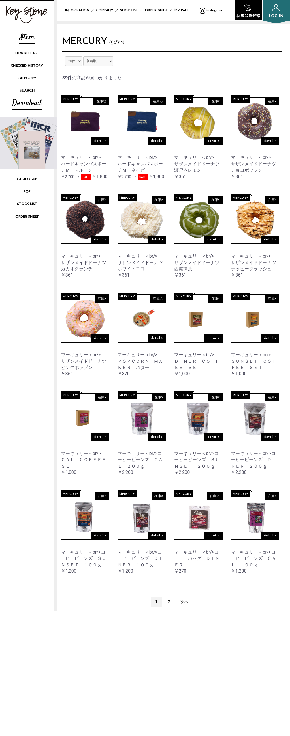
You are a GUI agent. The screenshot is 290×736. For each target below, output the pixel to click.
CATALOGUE (27, 179)
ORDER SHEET (27, 217)
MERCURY (87, 42)
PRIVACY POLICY (230, 638)
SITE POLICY (225, 648)
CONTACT (223, 666)
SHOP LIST (129, 10)
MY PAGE (185, 10)
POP (27, 191)
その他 (122, 43)
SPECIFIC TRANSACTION (238, 657)
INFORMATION (77, 10)
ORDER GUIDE (156, 10)
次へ (184, 603)
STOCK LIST (27, 204)
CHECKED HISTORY (27, 66)
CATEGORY (27, 78)
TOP (143, 628)
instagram (76, 661)
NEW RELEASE (27, 53)
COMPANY (104, 10)
